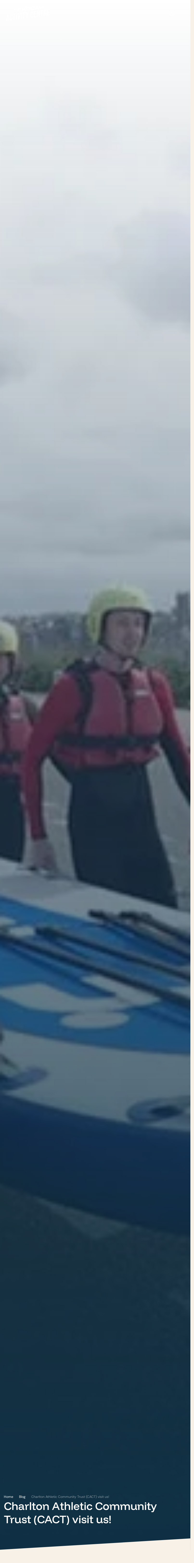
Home (8, 1496)
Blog (22, 1496)
